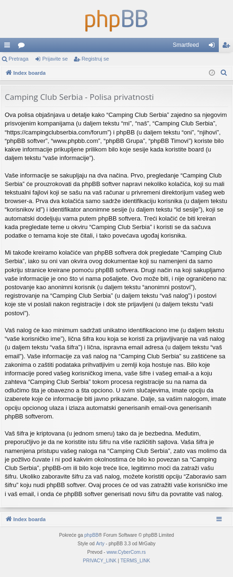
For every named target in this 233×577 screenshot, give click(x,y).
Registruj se (95, 59)
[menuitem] (224, 73)
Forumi (23, 47)
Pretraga (18, 59)
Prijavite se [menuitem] (214, 47)
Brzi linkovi (9, 47)
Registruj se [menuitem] (228, 47)
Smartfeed (186, 45)
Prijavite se (55, 59)
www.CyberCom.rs (126, 552)
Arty (100, 543)
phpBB (91, 535)
